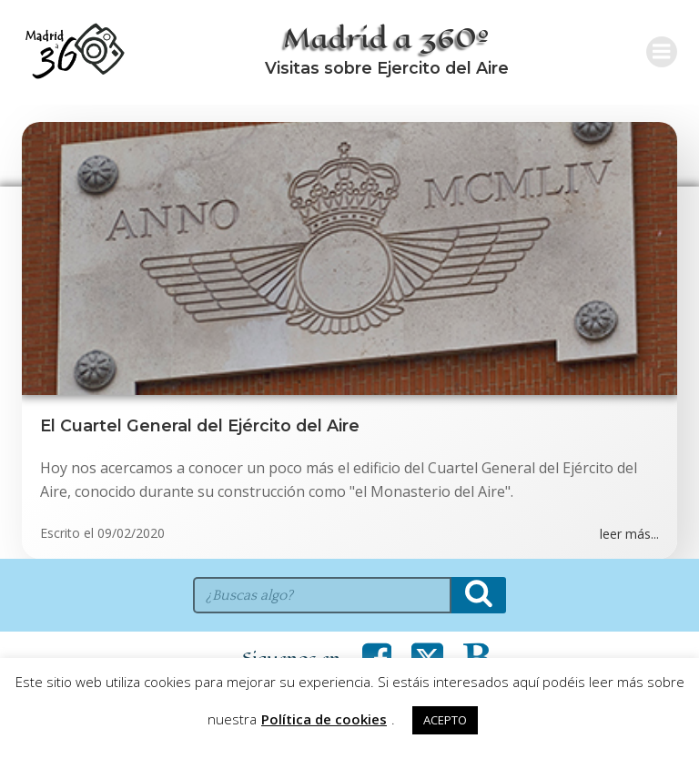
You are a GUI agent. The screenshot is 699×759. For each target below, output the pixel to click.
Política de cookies (324, 719)
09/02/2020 (131, 532)
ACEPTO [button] (445, 720)
